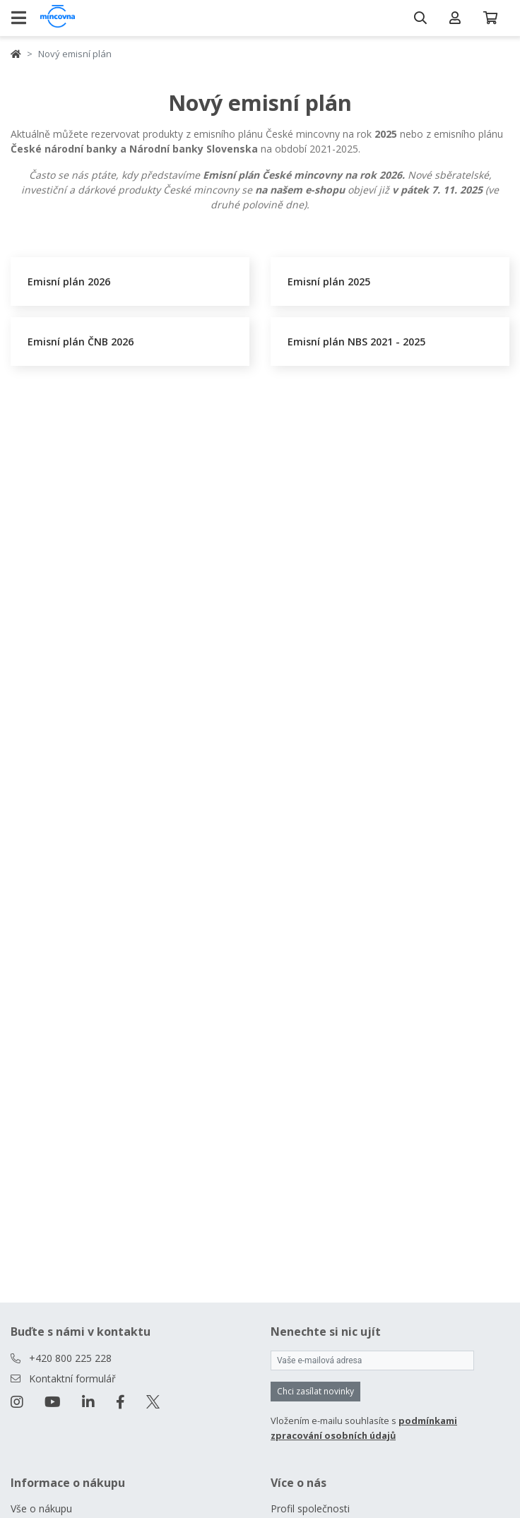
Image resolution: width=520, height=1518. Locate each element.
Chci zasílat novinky (315, 1391)
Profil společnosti (310, 1508)
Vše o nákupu (41, 1508)
